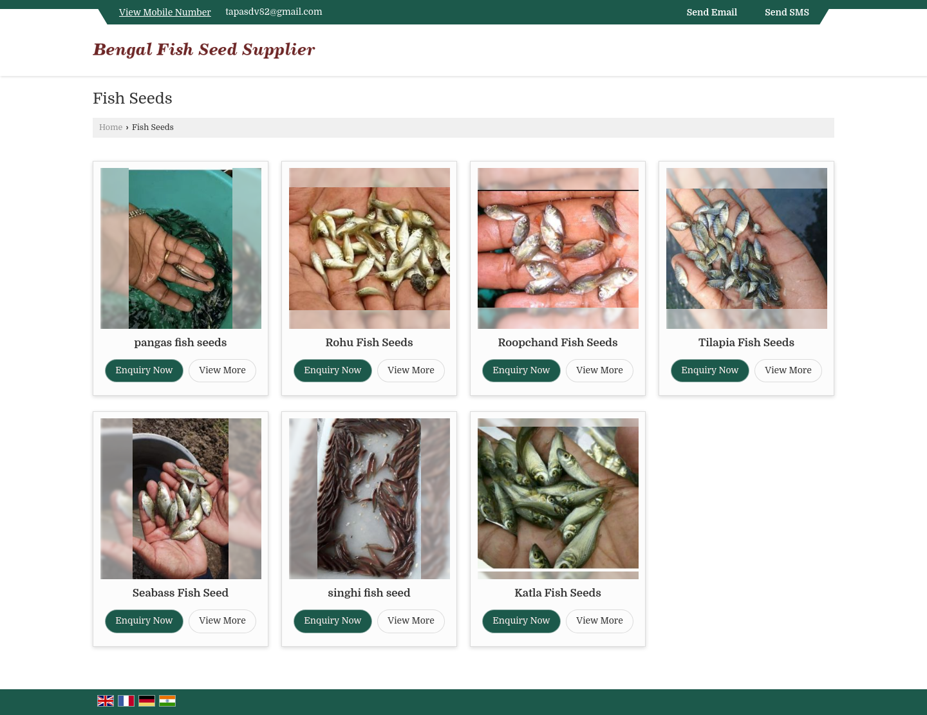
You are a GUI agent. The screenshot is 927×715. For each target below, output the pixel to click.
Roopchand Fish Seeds (557, 343)
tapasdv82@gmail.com (273, 11)
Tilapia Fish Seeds (746, 343)
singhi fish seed (369, 593)
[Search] (826, 53)
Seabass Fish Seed (181, 593)
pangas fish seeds (181, 343)
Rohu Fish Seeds (369, 343)
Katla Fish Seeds (557, 593)
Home (110, 127)
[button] (165, 12)
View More (222, 370)
